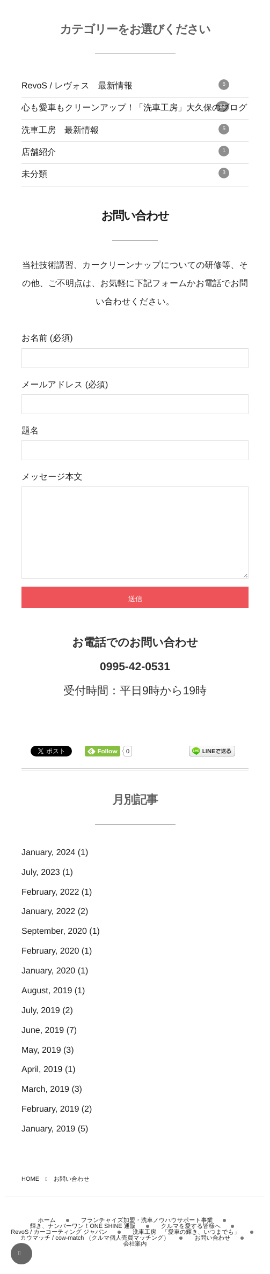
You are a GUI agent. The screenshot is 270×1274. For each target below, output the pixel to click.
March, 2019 (45, 1105)
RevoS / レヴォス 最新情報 (125, 85)
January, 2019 (48, 1145)
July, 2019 (40, 1026)
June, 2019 (42, 1046)
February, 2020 (50, 967)
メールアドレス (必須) (135, 397)
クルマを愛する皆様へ (191, 1237)
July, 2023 (40, 888)
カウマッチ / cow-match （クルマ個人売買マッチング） (95, 1249)
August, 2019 (46, 1006)
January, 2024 (48, 868)
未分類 (125, 173)
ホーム (47, 1231)
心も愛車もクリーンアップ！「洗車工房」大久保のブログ (134, 107)
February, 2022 (50, 908)
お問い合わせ (212, 1249)
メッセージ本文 (135, 534)
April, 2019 (42, 1085)
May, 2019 (41, 1066)
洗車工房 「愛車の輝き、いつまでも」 (186, 1243)
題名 (135, 443)
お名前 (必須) (135, 351)
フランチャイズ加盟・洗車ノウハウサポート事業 (147, 1231)
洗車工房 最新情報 (125, 129)
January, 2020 (48, 987)
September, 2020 (54, 947)
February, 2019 (50, 1125)
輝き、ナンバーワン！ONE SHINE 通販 (83, 1237)
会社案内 (135, 1254)
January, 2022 (48, 927)
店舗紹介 (125, 151)
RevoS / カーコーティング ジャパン (59, 1243)
